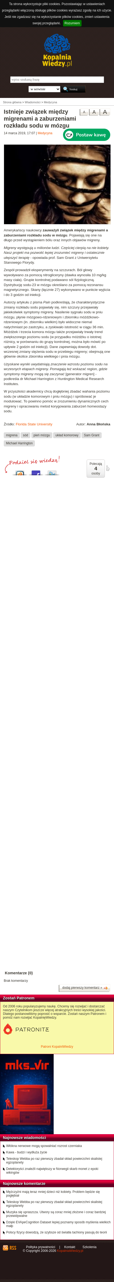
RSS (13, 1248)
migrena (11, 435)
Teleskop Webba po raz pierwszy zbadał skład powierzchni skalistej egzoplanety (54, 1160)
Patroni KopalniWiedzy (57, 1046)
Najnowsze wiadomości (24, 1137)
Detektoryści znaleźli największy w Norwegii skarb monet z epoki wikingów (52, 1170)
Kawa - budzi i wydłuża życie (26, 1152)
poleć (107, 468)
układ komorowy (67, 435)
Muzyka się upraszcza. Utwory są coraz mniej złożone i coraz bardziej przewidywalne (56, 1214)
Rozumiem (72, 23)
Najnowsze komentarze (24, 1183)
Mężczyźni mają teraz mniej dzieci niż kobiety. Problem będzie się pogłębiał (53, 1193)
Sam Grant (91, 435)
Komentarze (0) (19, 973)
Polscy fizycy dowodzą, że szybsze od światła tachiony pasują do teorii (56, 1232)
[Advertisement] (57, 663)
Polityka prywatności (40, 1247)
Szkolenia (90, 1247)
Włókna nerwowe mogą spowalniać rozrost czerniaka (44, 1146)
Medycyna (45, 133)
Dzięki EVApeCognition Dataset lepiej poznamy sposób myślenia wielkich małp (58, 1224)
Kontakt (69, 1247)
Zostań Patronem (19, 998)
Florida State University (34, 424)
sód (25, 435)
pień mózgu (42, 435)
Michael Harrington (19, 443)
